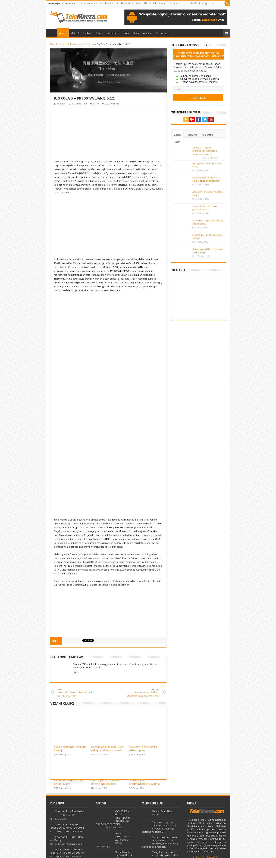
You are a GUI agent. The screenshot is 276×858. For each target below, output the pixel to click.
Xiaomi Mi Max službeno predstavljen (69, 717)
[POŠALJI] (198, 97)
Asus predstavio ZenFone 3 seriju (122, 789)
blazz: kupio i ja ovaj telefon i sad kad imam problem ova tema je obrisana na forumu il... (159, 778)
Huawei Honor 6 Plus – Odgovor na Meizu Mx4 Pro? (141, 644)
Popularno (191, 134)
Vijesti (62, 33)
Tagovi (177, 141)
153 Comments (59, 770)
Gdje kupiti (105, 3)
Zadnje (178, 134)
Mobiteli (75, 33)
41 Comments (74, 808)
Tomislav (61, 103)
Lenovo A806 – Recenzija (70, 813)
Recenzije (112, 33)
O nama (173, 3)
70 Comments (75, 795)
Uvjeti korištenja (94, 852)
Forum (126, 33)
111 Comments (76, 783)
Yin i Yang (161, 33)
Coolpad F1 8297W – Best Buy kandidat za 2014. (67, 777)
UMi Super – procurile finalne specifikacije (105, 717)
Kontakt (210, 808)
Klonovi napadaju (142, 33)
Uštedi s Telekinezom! (155, 3)
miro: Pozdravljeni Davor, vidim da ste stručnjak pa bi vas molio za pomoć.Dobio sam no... (158, 820)
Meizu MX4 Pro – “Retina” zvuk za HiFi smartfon (75, 644)
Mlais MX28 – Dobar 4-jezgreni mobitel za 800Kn (67, 802)
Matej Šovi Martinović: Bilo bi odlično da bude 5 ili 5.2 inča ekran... (165, 807)
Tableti (99, 33)
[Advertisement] (108, 132)
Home (52, 32)
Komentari (207, 134)
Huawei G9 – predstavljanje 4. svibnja (144, 717)
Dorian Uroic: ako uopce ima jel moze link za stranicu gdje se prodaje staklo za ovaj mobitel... (160, 793)
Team (201, 808)
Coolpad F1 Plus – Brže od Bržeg (67, 790)
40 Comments (59, 821)
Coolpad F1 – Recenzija (69, 763)
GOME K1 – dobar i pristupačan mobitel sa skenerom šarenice (204, 151)
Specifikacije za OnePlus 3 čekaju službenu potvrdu (107, 684)
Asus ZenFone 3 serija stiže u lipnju (143, 684)
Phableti (87, 33)
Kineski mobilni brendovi (128, 3)
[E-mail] (198, 89)
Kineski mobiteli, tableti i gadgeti (67, 44)
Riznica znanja (88, 3)
